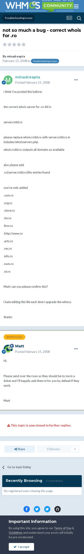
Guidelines (15, 532)
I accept (21, 547)
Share (19, 449)
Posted (32, 82)
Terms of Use (62, 528)
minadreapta (16, 56)
